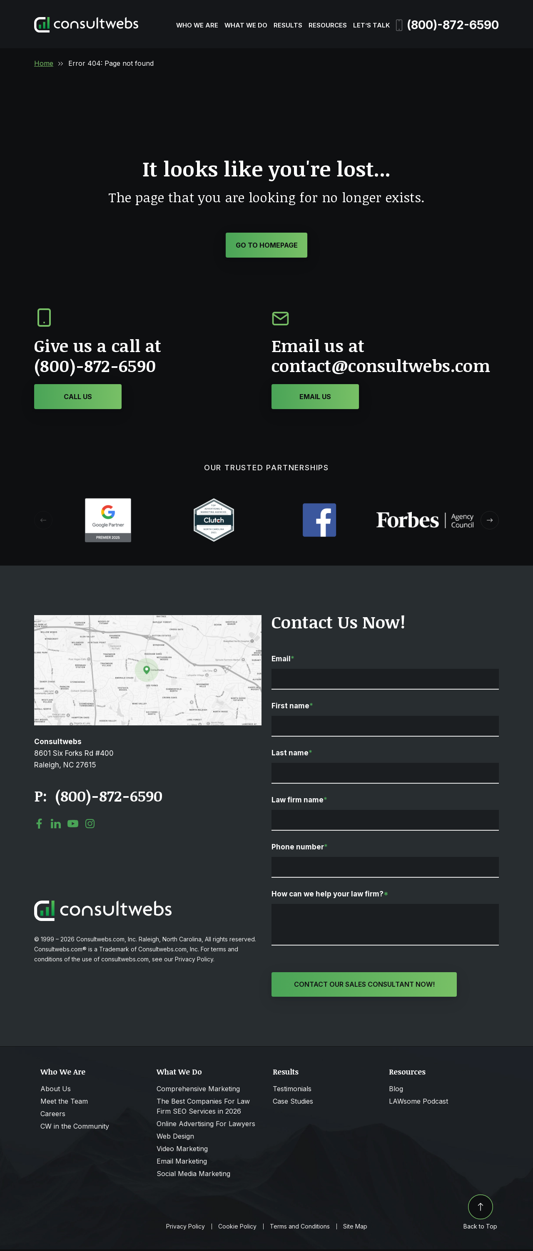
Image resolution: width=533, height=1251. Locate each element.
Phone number (299, 848)
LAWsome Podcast (418, 1103)
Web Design (175, 1138)
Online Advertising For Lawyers (206, 1125)
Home (43, 63)
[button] (490, 521)
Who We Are (197, 25)
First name (292, 707)
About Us (55, 1090)
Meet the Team (64, 1103)
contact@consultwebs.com (380, 366)
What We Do (245, 25)
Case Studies (293, 1103)
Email (282, 660)
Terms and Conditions (300, 1228)
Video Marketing (182, 1150)
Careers (52, 1115)
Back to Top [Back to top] (480, 1213)
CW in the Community (74, 1128)
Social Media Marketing (193, 1175)
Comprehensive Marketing (198, 1090)
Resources (328, 25)
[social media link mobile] (39, 825)
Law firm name (299, 801)
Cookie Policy (237, 1228)
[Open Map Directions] (148, 620)
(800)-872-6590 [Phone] (447, 25)
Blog (396, 1090)
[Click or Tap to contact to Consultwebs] (315, 397)
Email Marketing (182, 1163)
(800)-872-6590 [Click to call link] (108, 797)
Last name (291, 754)
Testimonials (292, 1090)
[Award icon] (108, 503)
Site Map (355, 1228)
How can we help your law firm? (330, 895)
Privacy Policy (185, 1228)
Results (288, 25)
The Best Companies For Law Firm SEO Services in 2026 (203, 1108)
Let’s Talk (371, 25)
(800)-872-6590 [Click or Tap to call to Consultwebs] (95, 366)
